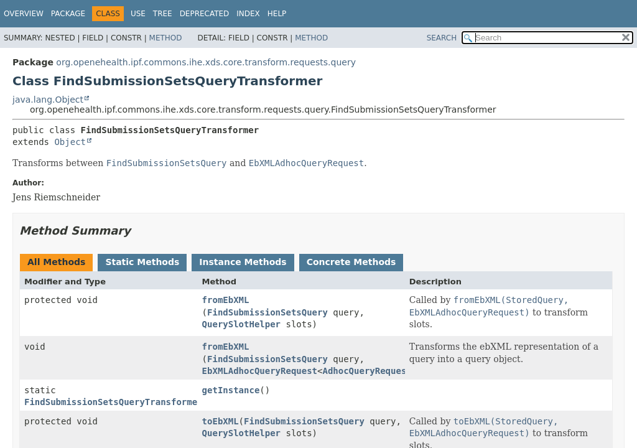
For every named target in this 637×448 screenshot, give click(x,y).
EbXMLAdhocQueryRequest (259, 371)
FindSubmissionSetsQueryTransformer (113, 402)
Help (277, 13)
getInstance (231, 390)
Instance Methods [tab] (242, 262)
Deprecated (205, 13)
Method (165, 38)
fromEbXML (225, 300)
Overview (24, 13)
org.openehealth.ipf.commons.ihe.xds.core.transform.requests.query (206, 62)
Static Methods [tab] (142, 262)
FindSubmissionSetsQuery (267, 312)
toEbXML (220, 421)
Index (248, 13)
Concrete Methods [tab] (351, 262)
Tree (162, 13)
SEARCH (442, 38)
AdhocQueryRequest (366, 371)
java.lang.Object (47, 100)
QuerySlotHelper (241, 324)
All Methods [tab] (56, 262)
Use (138, 13)
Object (70, 142)
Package (68, 13)
